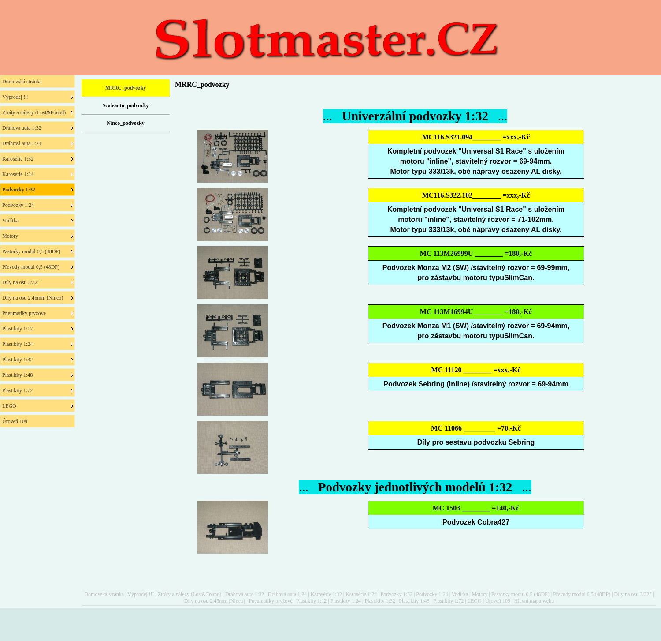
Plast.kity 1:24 (345, 601)
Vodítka (460, 594)
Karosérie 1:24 (361, 594)
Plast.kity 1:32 (379, 601)
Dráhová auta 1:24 (287, 594)
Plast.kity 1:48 (414, 601)
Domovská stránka (104, 594)
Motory (479, 594)
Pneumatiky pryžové (271, 601)
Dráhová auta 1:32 (244, 594)
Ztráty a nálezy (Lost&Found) (189, 594)
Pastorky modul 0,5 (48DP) (520, 594)
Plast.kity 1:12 (311, 601)
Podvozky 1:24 (432, 594)
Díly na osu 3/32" (633, 594)
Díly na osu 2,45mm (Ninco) (214, 601)
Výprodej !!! (140, 594)
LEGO (475, 601)
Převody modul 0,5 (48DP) (581, 594)
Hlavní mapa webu (534, 601)
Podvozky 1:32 (396, 594)
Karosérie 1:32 (326, 594)
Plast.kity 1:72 (448, 601)
